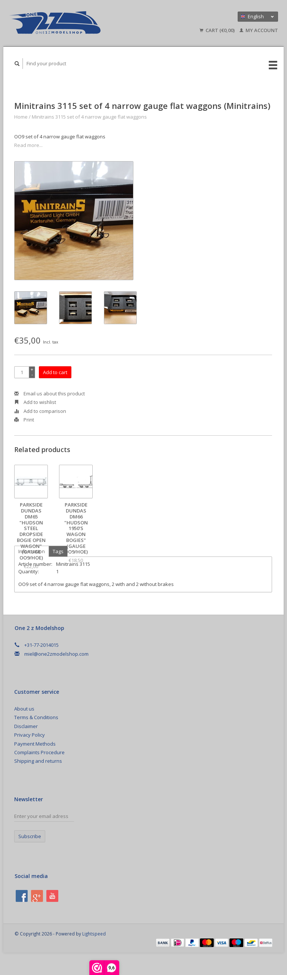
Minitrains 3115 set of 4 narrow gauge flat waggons (89, 116)
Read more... (28, 145)
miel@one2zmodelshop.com (56, 653)
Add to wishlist (35, 402)
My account (259, 30)
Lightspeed (94, 934)
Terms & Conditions (36, 717)
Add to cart (55, 372)
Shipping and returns (38, 761)
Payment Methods (35, 743)
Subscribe (29, 836)
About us (24, 708)
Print (24, 419)
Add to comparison (40, 411)
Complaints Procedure (39, 752)
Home (21, 116)
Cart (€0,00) (218, 30)
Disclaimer (26, 726)
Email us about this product (49, 393)
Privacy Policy (29, 734)
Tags (58, 551)
